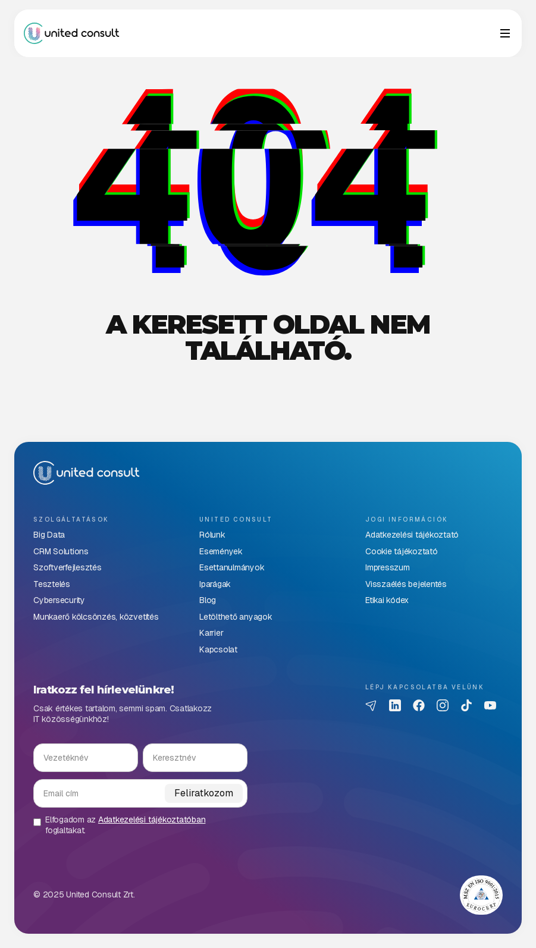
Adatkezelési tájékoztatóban (152, 819)
